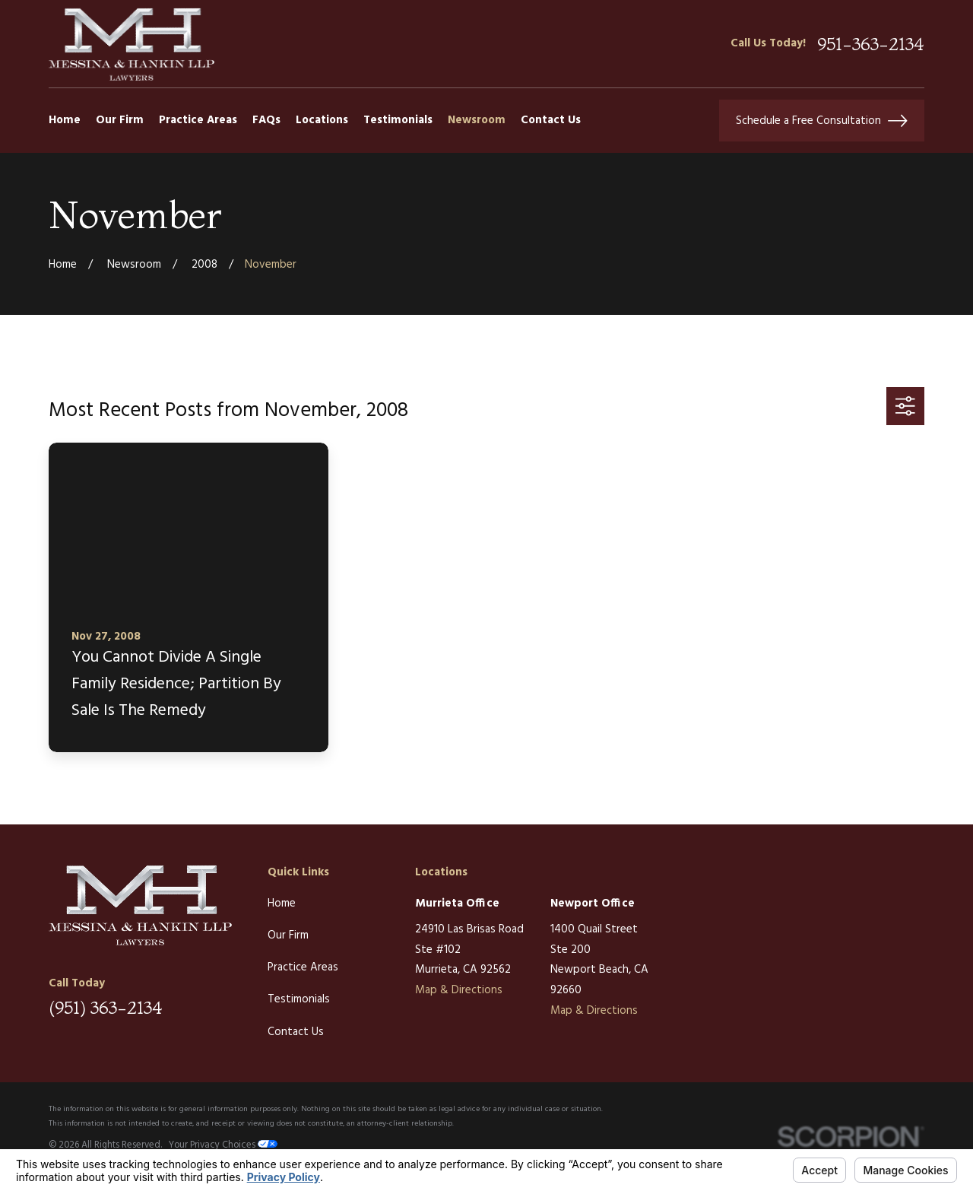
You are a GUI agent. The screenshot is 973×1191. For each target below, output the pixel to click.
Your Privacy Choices (223, 1145)
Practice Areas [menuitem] (198, 120)
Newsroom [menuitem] (477, 120)
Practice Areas (303, 967)
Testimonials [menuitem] (398, 120)
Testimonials (299, 999)
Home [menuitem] (65, 120)
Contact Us (296, 1032)
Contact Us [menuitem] (551, 120)
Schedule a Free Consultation (822, 121)
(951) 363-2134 (106, 1007)
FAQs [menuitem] (266, 120)
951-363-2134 (870, 43)
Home (282, 903)
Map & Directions (458, 990)
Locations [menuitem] (322, 120)
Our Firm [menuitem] (120, 120)
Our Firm (288, 935)
